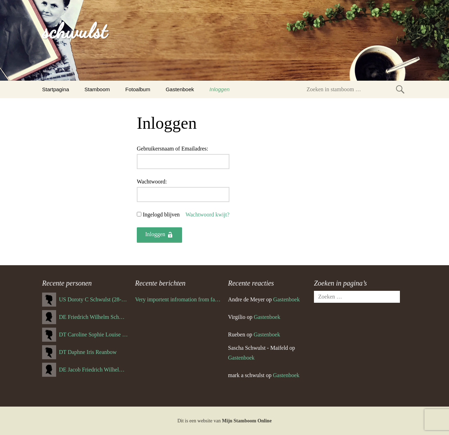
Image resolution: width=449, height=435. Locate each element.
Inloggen (219, 89)
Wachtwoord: (152, 182)
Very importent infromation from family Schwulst (178, 299)
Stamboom (97, 89)
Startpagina (55, 89)
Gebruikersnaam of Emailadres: (172, 149)
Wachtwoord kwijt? (207, 215)
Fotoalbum (137, 89)
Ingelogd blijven (161, 215)
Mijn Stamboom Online (247, 420)
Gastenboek (180, 89)
